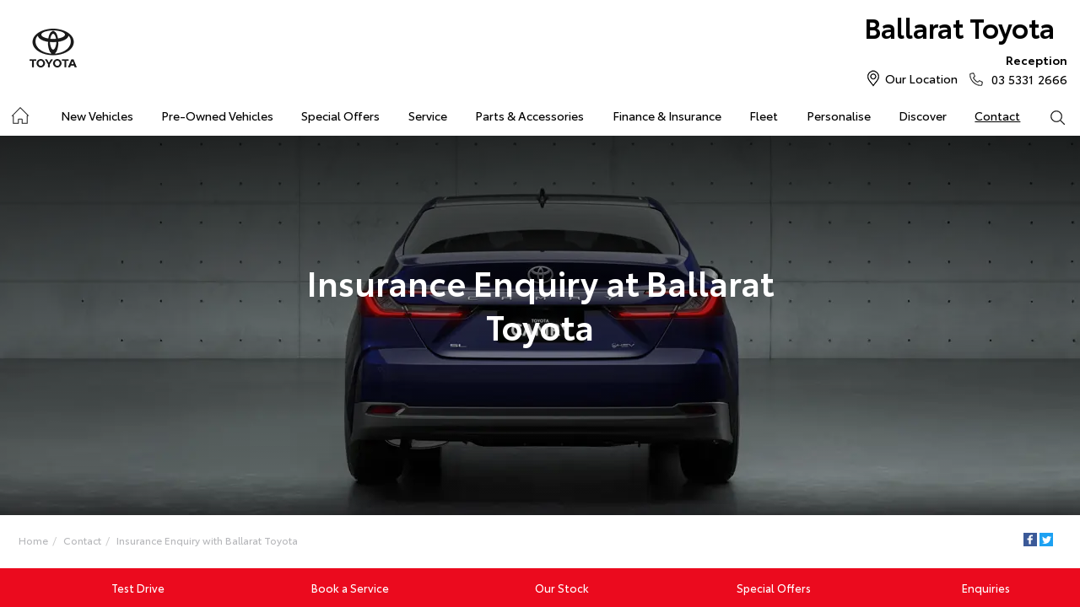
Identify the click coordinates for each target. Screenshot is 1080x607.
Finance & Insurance (667, 115)
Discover (923, 115)
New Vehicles (97, 115)
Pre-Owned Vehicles (217, 115)
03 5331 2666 (1025, 69)
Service (427, 115)
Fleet (763, 115)
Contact (997, 115)
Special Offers (340, 115)
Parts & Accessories (529, 115)
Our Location (921, 78)
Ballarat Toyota (959, 27)
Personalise (839, 115)
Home (33, 540)
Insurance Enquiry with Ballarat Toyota (207, 540)
